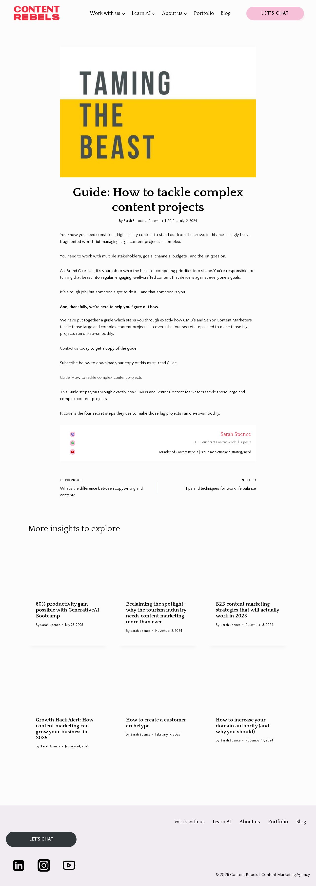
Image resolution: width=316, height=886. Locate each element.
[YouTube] (72, 865)
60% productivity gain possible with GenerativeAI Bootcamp (67, 610)
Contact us (69, 348)
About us (249, 820)
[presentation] (68, 566)
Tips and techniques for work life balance (209, 484)
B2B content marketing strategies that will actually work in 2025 (247, 610)
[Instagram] (45, 865)
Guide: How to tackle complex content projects (102, 377)
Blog (225, 13)
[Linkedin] (19, 865)
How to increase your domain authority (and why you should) (242, 726)
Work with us (189, 820)
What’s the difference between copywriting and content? (107, 487)
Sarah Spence (236, 434)
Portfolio (204, 13)
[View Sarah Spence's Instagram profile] (72, 434)
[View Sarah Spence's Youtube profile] (72, 452)
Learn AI (222, 820)
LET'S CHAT (275, 13)
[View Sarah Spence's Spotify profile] (72, 443)
